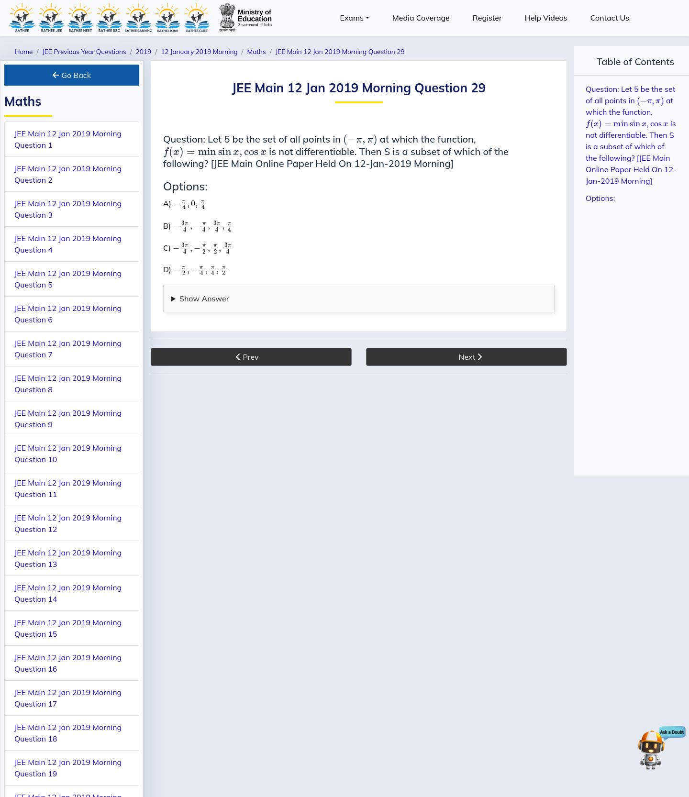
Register (487, 17)
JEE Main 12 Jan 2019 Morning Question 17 (68, 697)
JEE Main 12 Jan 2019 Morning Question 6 (68, 313)
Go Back (72, 75)
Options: (600, 198)
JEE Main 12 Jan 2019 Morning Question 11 (68, 488)
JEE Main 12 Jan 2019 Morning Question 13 (68, 558)
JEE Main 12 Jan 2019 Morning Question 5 (68, 278)
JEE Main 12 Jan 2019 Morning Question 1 (68, 139)
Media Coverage (421, 17)
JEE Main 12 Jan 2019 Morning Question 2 (68, 174)
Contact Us (609, 17)
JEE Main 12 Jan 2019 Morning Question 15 (68, 628)
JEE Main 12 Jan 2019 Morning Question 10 (68, 453)
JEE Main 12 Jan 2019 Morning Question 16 (68, 663)
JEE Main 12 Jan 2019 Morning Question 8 (68, 383)
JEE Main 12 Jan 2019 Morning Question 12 (68, 523)
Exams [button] (352, 17)
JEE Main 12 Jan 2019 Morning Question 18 (68, 732)
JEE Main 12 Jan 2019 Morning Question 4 (68, 244)
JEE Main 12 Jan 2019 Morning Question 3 (68, 209)
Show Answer (204, 298)
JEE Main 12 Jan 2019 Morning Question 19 (68, 767)
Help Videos (546, 17)
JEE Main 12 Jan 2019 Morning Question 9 (68, 418)
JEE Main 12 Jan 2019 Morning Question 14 (68, 593)
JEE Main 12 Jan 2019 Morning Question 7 (68, 348)
